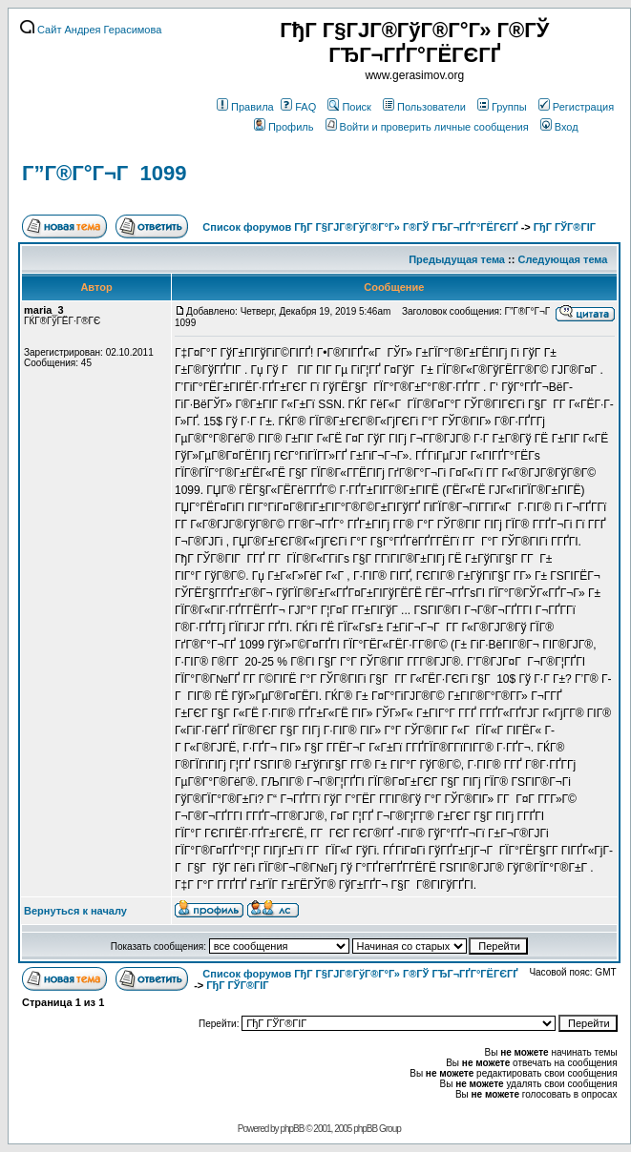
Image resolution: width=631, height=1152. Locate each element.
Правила (245, 107)
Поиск (348, 107)
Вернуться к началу (75, 910)
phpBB (292, 1128)
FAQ (298, 107)
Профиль (284, 127)
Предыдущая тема (457, 259)
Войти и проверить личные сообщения (427, 127)
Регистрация (576, 107)
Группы (502, 107)
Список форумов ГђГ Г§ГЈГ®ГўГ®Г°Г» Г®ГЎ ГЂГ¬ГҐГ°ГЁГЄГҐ (359, 227)
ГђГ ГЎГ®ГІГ (566, 227)
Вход (559, 127)
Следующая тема (562, 259)
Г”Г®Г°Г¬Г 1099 (104, 173)
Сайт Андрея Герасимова (90, 29)
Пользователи (424, 107)
